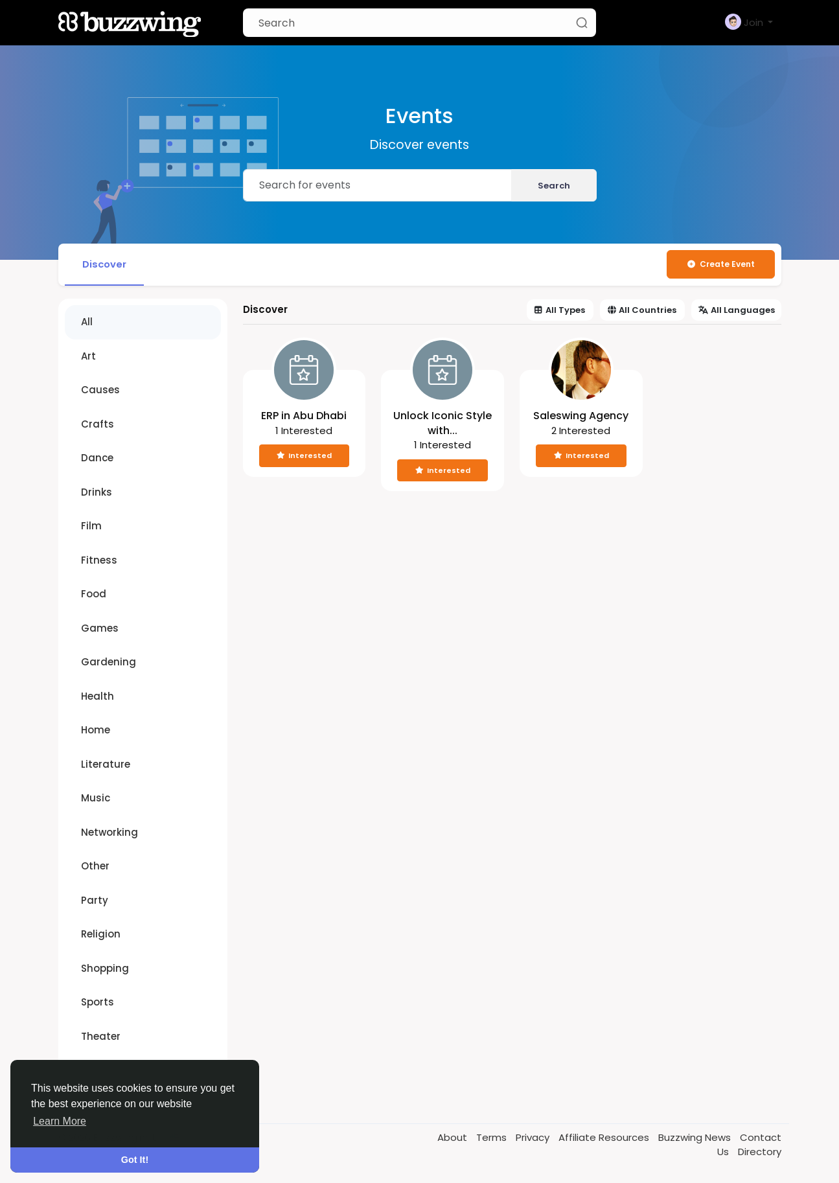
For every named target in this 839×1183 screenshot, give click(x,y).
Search (554, 185)
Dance (97, 458)
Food (93, 594)
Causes (100, 390)
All (87, 322)
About (453, 1138)
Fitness (99, 561)
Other (95, 866)
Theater (101, 1037)
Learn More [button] (59, 1121)
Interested (304, 456)
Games (100, 629)
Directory (759, 1152)
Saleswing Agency (580, 416)
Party (94, 901)
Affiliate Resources (605, 1138)
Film (91, 526)
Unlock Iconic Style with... (442, 424)
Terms (492, 1138)
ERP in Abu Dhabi (304, 416)
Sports (97, 1002)
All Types (560, 310)
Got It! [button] (134, 1159)
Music (95, 798)
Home (95, 730)
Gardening (108, 662)
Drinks (96, 493)
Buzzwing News (695, 1138)
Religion (101, 934)
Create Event (721, 264)
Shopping (105, 969)
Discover (105, 264)
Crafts (97, 424)
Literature (105, 765)
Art (88, 356)
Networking (109, 833)
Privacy (534, 1138)
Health (97, 697)
